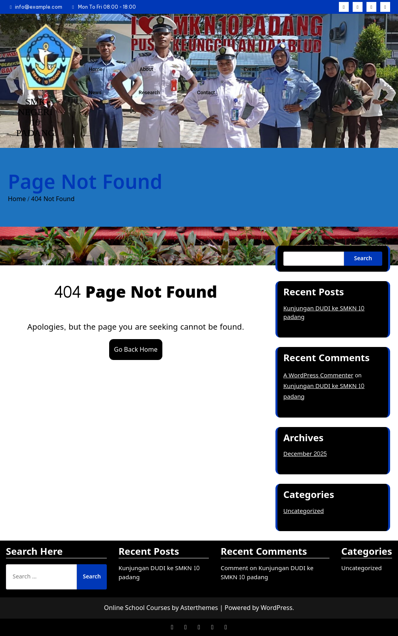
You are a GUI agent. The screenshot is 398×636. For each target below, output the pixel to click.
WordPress (276, 608)
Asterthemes (199, 608)
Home (95, 69)
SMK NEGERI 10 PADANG (35, 117)
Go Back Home (135, 349)
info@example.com (35, 7)
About (146, 69)
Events (251, 69)
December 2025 (305, 454)
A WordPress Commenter (318, 375)
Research (149, 92)
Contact (206, 92)
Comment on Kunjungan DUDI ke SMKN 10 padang (267, 573)
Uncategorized (303, 511)
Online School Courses (137, 608)
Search (363, 258)
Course (198, 69)
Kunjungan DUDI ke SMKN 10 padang (324, 313)
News (95, 92)
